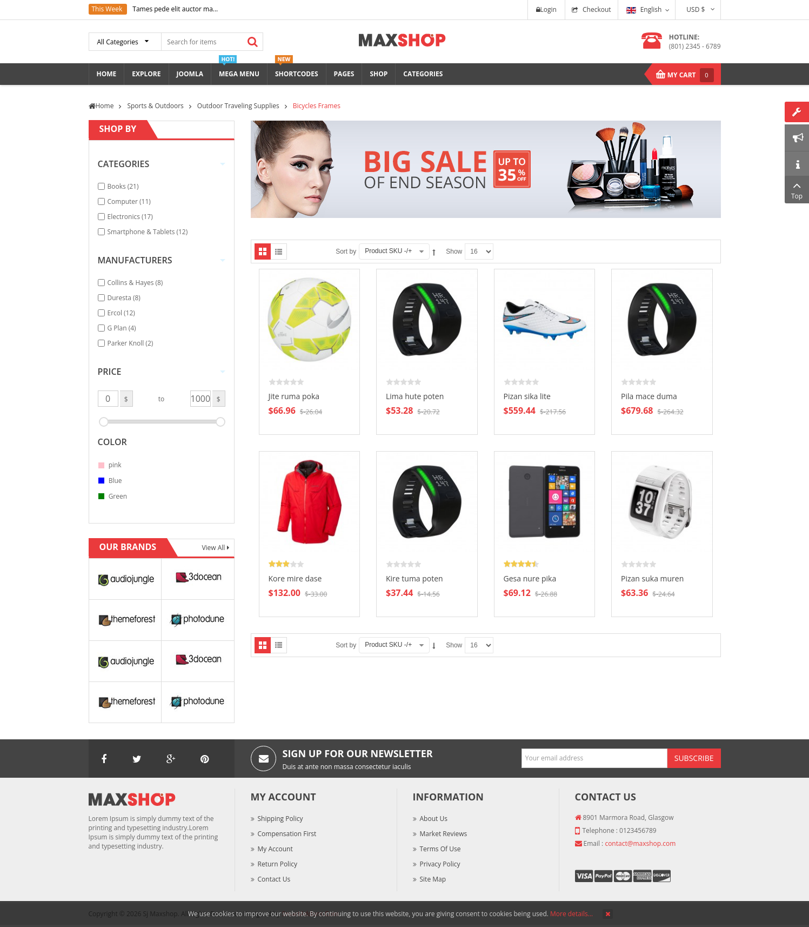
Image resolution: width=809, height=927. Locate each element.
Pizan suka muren (652, 578)
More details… (571, 913)
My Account (275, 848)
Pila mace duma (649, 396)
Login (546, 9)
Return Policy (277, 864)
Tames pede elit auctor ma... (175, 9)
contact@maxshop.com (640, 843)
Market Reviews (443, 833)
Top (797, 189)
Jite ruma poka (294, 396)
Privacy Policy (440, 864)
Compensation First (287, 833)
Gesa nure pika (530, 578)
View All (214, 547)
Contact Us (274, 879)
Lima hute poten (415, 396)
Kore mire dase (295, 578)
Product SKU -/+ (388, 251)
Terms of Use (440, 848)
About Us (433, 818)
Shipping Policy (280, 818)
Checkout (597, 9)
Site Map (433, 879)
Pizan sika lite (527, 396)
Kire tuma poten (414, 578)
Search (253, 41)
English (644, 9)
